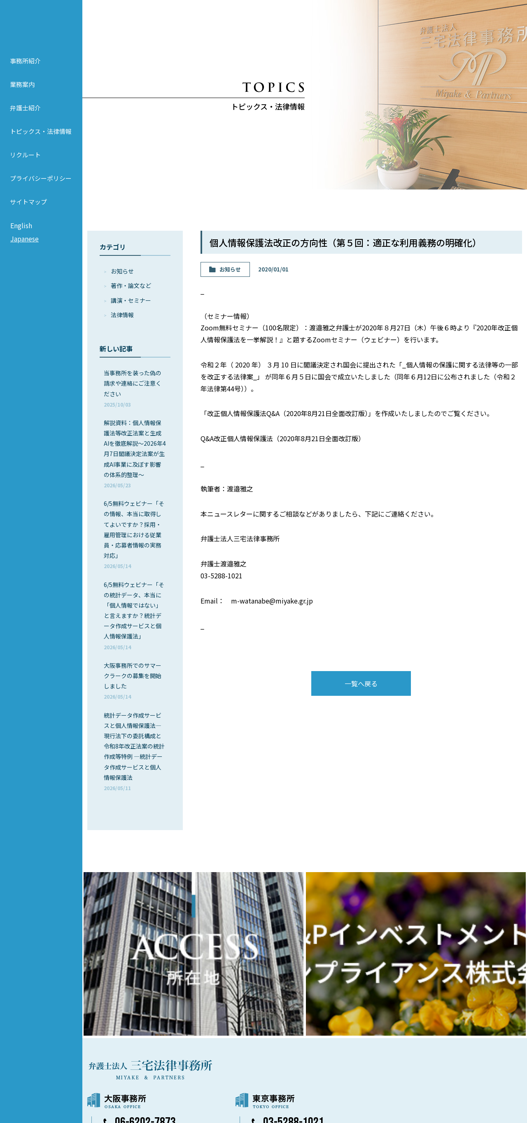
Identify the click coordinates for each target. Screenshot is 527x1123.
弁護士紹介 (25, 119)
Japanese (24, 250)
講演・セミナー (131, 300)
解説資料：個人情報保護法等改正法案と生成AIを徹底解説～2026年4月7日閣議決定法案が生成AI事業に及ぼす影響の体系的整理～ (135, 454)
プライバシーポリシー (41, 189)
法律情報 (122, 315)
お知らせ (122, 271)
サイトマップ (28, 213)
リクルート (25, 166)
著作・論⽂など (131, 285)
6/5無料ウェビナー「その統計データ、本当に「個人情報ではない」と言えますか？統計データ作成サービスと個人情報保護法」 (134, 615)
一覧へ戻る (361, 683)
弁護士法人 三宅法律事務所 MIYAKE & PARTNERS (41, 29)
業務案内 (22, 95)
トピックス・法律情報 (41, 142)
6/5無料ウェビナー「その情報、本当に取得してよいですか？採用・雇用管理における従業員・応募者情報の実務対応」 (134, 534)
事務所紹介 (25, 72)
